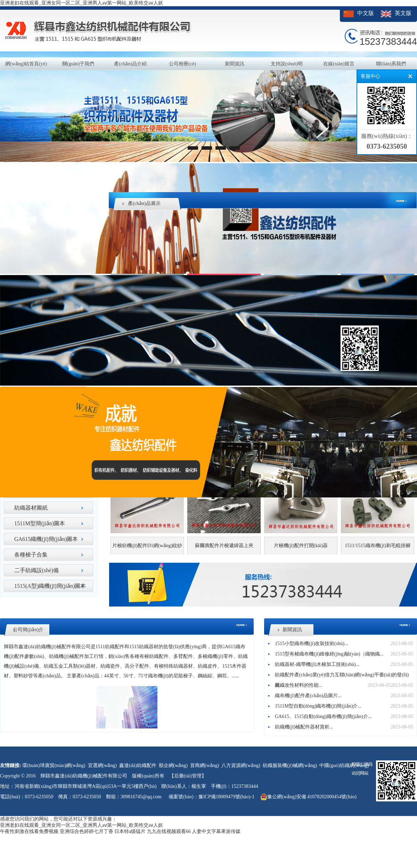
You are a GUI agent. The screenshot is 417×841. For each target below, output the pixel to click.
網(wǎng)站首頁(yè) (26, 63)
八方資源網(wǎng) (240, 765)
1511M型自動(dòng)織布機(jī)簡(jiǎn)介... (318, 706)
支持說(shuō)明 (287, 63)
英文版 (403, 13)
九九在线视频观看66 (169, 831)
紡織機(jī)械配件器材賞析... (304, 726)
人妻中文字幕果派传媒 (216, 831)
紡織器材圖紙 (31, 508)
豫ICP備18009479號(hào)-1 (226, 796)
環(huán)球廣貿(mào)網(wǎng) (53, 765)
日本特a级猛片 (130, 831)
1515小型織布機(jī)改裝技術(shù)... (311, 643)
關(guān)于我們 (78, 63)
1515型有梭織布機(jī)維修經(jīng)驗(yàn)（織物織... (329, 654)
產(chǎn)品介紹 (130, 63)
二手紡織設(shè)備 (36, 570)
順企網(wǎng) (173, 765)
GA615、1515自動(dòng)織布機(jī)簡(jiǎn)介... (323, 716)
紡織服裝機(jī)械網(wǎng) (290, 765)
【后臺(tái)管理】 (187, 775)
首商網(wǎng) (204, 765)
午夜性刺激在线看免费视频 (29, 831)
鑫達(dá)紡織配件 (137, 765)
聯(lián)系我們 (391, 63)
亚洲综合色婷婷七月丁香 (86, 831)
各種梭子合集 (31, 555)
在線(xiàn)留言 (338, 63)
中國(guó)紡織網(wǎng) (344, 765)
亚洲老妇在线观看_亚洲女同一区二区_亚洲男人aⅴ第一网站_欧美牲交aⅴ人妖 (81, 3)
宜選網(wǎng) (102, 765)
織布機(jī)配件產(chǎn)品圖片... (308, 695)
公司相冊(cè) (182, 63)
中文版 (365, 13)
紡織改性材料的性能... (298, 685)
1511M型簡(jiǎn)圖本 (39, 523)
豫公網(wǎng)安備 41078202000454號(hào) (308, 796)
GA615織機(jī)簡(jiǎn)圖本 (46, 539)
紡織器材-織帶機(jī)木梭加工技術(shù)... (317, 664)
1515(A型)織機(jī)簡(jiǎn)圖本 (50, 586)
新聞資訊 (234, 63)
